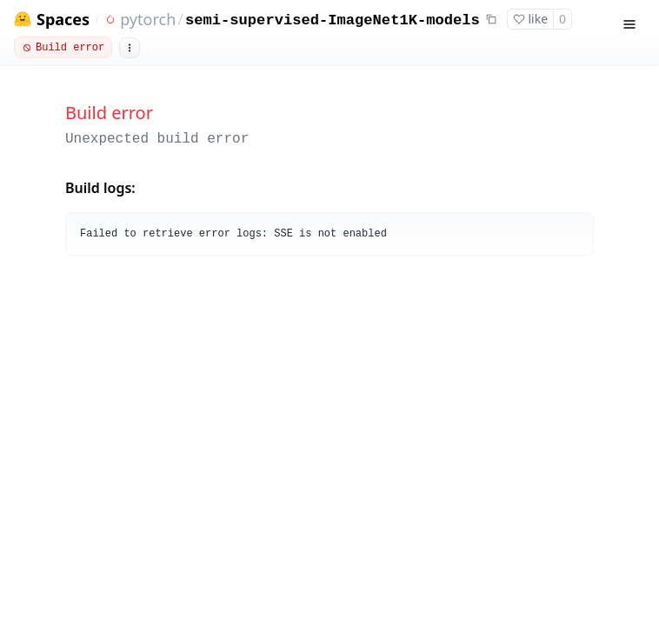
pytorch (148, 19)
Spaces (63, 20)
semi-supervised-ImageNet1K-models (332, 20)
